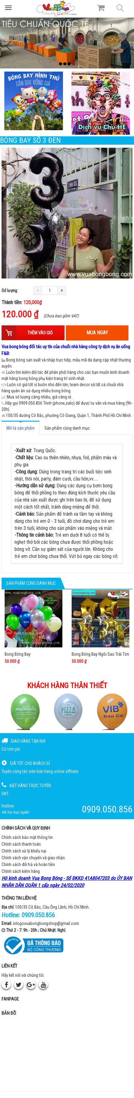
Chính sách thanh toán (21, 844)
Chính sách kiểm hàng (21, 871)
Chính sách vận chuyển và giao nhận (33, 857)
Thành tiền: (22, 302)
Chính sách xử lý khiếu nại (24, 850)
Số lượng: (10, 290)
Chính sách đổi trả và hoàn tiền (28, 864)
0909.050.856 (38, 915)
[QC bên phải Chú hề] (100, 103)
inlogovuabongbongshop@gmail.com (46, 923)
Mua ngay (97, 333)
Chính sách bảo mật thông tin (27, 837)
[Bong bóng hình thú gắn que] (33, 101)
